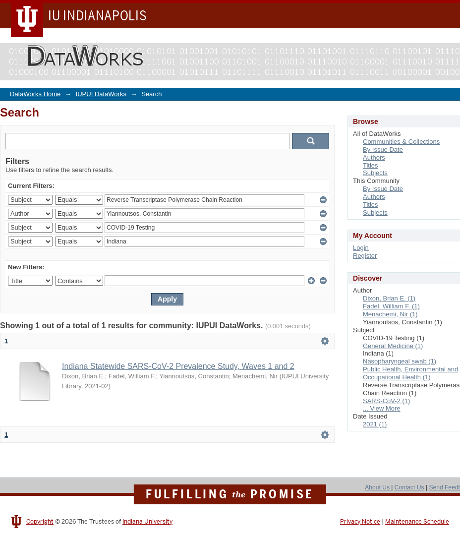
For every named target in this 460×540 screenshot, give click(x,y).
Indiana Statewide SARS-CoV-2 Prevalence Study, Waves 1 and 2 (178, 366)
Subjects (375, 173)
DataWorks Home (35, 94)
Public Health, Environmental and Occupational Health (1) (410, 373)
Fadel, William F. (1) (391, 306)
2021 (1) (375, 424)
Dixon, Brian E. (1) (389, 298)
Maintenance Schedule (417, 522)
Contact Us (409, 487)
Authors (374, 157)
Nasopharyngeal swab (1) (399, 361)
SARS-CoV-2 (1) (386, 401)
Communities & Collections (401, 141)
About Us (378, 487)
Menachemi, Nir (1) (390, 314)
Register (365, 255)
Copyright (40, 522)
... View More (382, 408)
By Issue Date (383, 149)
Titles (370, 165)
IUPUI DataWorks (101, 94)
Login (361, 247)
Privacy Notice (360, 522)
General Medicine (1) (393, 346)
